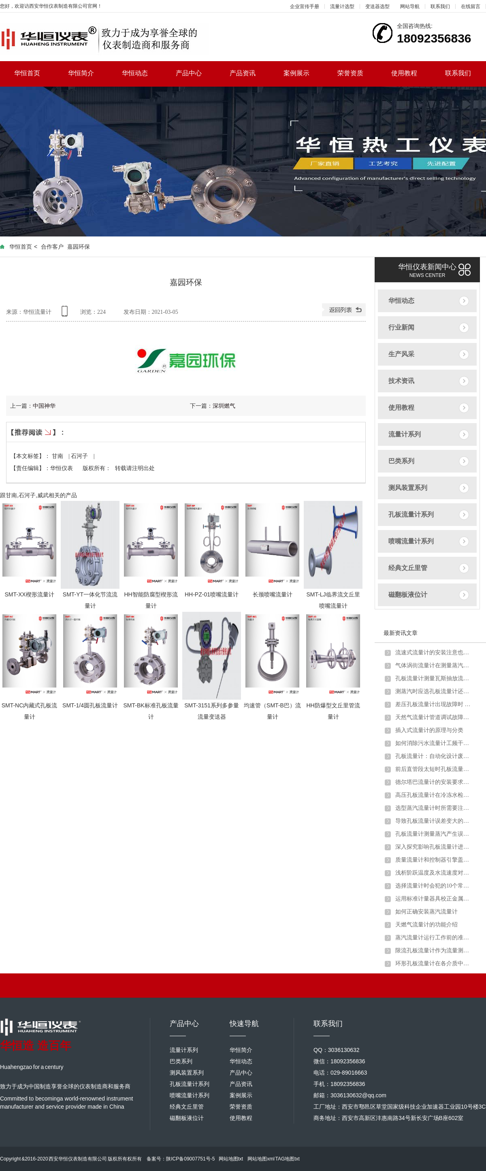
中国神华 (44, 405)
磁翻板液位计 (407, 594)
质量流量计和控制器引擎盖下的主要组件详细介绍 (433, 860)
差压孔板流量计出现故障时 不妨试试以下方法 (433, 704)
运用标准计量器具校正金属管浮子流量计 (433, 899)
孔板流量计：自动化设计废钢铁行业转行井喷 (433, 756)
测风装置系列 (407, 487)
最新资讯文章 (401, 633)
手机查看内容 (66, 314)
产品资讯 (250, 73)
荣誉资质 (357, 73)
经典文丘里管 (407, 567)
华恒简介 (88, 73)
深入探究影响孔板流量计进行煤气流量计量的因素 (433, 847)
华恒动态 (142, 73)
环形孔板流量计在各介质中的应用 (433, 963)
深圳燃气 (224, 405)
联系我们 (440, 6)
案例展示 (304, 73)
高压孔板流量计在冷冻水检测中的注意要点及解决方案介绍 (433, 795)
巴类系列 (401, 461)
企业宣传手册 (304, 6)
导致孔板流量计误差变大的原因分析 (433, 821)
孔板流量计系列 (411, 514)
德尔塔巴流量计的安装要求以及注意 (433, 782)
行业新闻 (401, 327)
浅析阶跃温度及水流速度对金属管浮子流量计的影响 (433, 873)
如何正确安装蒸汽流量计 (426, 912)
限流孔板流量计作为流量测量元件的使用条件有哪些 (433, 950)
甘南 (58, 456)
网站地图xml (261, 1159)
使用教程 (411, 73)
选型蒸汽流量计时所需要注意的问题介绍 (433, 808)
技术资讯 (401, 380)
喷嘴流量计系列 (411, 541)
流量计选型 (342, 6)
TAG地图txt (287, 1159)
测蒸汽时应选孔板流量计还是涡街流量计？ (433, 691)
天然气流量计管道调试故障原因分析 (433, 717)
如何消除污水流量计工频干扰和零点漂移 (433, 743)
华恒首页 (34, 73)
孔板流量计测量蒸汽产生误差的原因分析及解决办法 (433, 834)
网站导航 (410, 6)
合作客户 (52, 246)
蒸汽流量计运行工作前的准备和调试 (433, 938)
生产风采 (401, 354)
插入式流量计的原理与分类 (429, 730)
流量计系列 (404, 434)
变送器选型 (377, 6)
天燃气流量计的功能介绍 (426, 925)
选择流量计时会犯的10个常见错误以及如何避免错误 (433, 886)
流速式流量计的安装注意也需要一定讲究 (433, 652)
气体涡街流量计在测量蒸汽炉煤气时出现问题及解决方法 (433, 665)
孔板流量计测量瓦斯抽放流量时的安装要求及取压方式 (433, 678)
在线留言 (470, 6)
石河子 (80, 456)
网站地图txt (231, 1159)
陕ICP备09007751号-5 (190, 1159)
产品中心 (196, 73)
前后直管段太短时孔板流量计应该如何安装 (433, 769)
